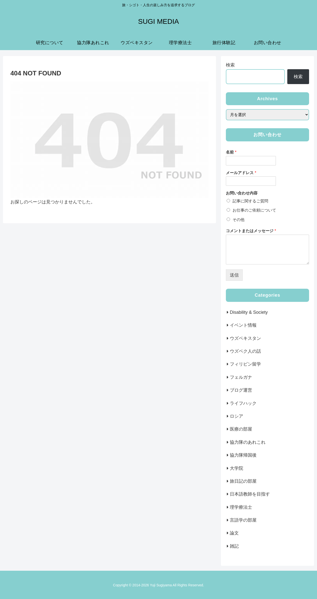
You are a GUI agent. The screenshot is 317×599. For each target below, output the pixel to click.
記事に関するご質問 (250, 201)
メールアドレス (241, 173)
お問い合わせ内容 (242, 193)
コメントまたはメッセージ (251, 231)
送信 (234, 275)
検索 (230, 65)
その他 (238, 220)
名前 (231, 152)
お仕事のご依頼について (254, 210)
